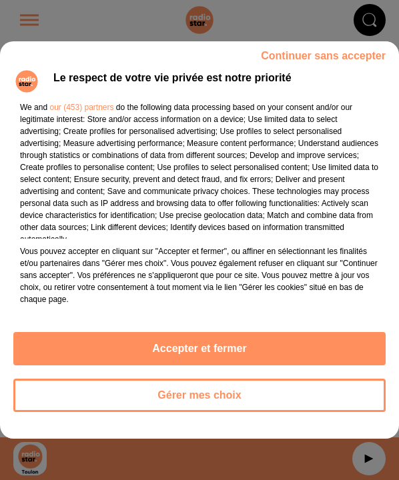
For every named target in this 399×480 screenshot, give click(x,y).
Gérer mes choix (199, 395)
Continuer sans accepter (323, 55)
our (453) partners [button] (81, 107)
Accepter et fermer (199, 348)
